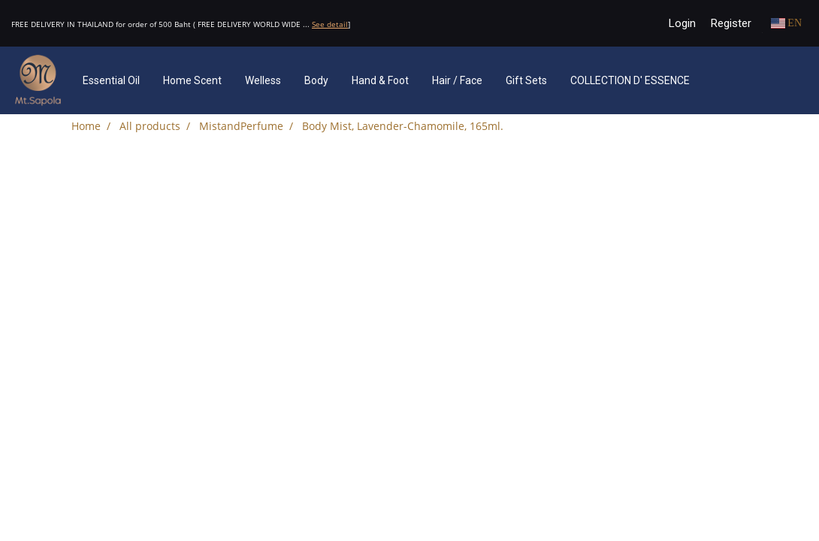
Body (316, 80)
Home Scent (192, 80)
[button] (724, 80)
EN (786, 23)
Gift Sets (526, 80)
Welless (263, 80)
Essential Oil (111, 80)
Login (682, 23)
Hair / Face (457, 80)
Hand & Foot (380, 80)
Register (731, 23)
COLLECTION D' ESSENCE (630, 80)
